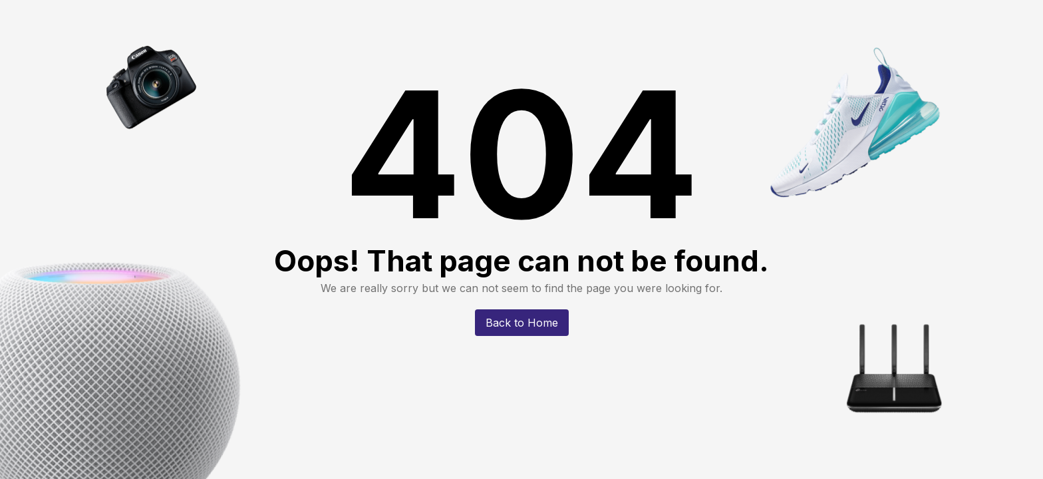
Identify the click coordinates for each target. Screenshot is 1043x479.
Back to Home (522, 322)
